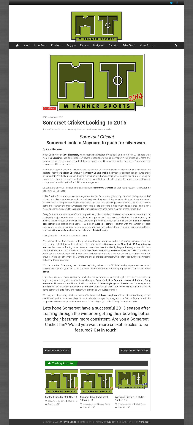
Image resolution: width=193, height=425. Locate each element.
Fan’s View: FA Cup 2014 (57, 350)
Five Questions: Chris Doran (134, 350)
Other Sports (147, 45)
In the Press (40, 45)
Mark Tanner (73, 401)
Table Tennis (129, 45)
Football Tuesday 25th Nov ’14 (61, 397)
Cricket (112, 45)
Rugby (70, 45)
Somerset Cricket (105, 129)
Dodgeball (98, 45)
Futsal (83, 45)
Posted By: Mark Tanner (54, 129)
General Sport (49, 108)
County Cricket (76, 129)
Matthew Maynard (90, 129)
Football (55, 45)
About (26, 45)
